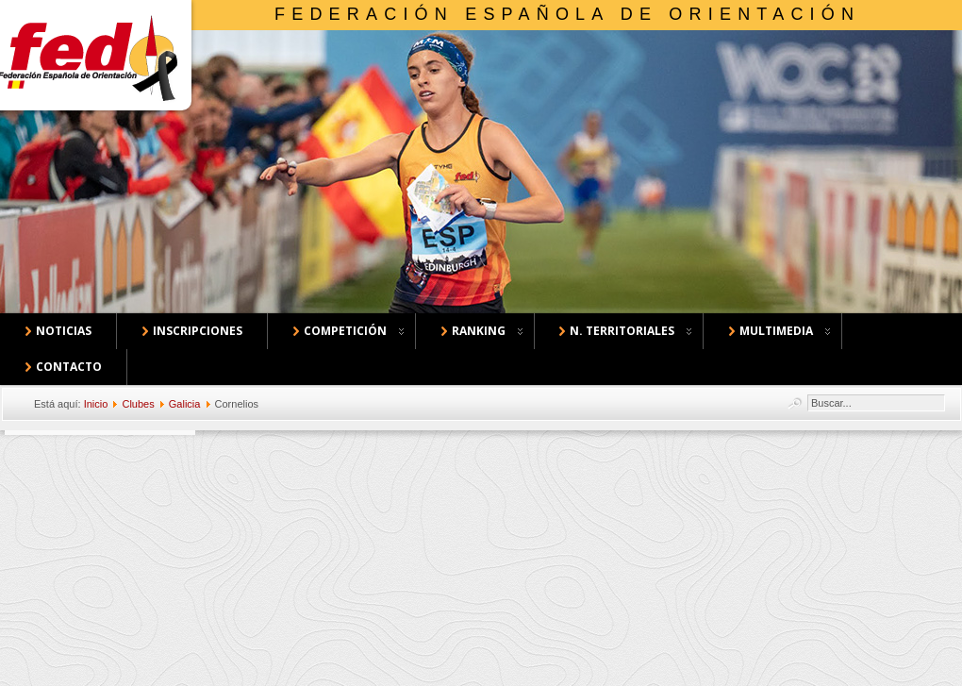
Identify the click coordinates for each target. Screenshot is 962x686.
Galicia (185, 404)
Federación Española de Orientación (567, 14)
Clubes (138, 404)
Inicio (96, 404)
